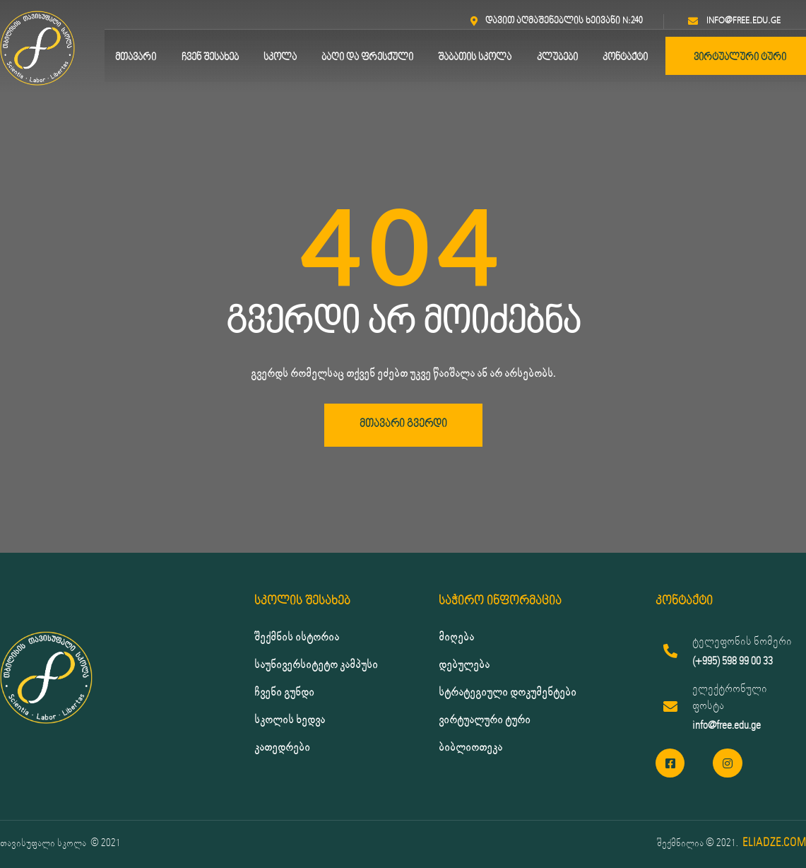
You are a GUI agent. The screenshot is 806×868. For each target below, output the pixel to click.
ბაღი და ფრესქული (367, 57)
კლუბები (557, 57)
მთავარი (135, 57)
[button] (403, 425)
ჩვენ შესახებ (210, 57)
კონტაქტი (625, 57)
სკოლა (280, 57)
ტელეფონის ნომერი (742, 641)
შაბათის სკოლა (474, 57)
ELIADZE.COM (774, 843)
